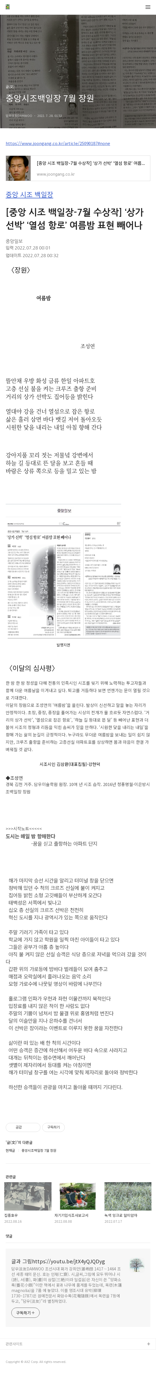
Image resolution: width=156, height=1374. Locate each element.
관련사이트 (14, 1343)
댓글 (9, 1236)
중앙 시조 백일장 (29, 194)
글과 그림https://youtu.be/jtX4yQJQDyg (58, 1261)
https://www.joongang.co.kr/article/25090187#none (58, 143)
